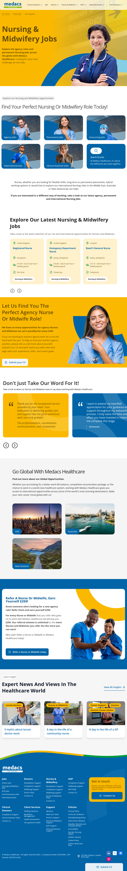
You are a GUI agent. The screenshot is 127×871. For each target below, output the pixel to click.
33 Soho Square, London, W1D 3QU (91, 856)
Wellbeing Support (31, 789)
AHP (70, 778)
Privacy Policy (73, 811)
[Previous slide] (6, 445)
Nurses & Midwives (68, 5)
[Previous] (12, 290)
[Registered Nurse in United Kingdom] (27, 261)
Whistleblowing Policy (77, 817)
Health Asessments (32, 819)
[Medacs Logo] (12, 768)
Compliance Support (32, 786)
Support (50, 807)
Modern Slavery (74, 837)
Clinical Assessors (33, 5)
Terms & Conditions (76, 814)
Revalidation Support (32, 783)
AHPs (82, 5)
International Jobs (95, 5)
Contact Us (28, 796)
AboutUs (49, 811)
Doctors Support (52, 817)
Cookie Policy (73, 840)
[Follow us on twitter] (115, 853)
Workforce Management (29, 815)
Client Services (114, 5)
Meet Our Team (52, 814)
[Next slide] (15, 445)
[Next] (19, 290)
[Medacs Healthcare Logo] (13, 5)
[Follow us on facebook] (121, 853)
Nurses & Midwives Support (54, 821)
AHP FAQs (72, 789)
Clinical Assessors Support (53, 830)
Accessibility (73, 829)
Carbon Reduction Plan (75, 844)
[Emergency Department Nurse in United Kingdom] (64, 261)
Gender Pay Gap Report (74, 833)
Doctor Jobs (6, 783)
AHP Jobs (5, 791)
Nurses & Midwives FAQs (54, 797)
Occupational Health (32, 822)
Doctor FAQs (29, 792)
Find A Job (17, 14)
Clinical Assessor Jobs (10, 794)
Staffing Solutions (31, 811)
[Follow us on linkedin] (109, 853)
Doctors (54, 5)
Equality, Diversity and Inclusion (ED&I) (77, 825)
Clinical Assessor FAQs (11, 818)
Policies (72, 807)
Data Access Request (76, 821)
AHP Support (51, 826)
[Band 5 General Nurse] (100, 261)
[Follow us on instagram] (109, 859)
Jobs (46, 5)
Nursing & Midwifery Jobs (10, 787)
